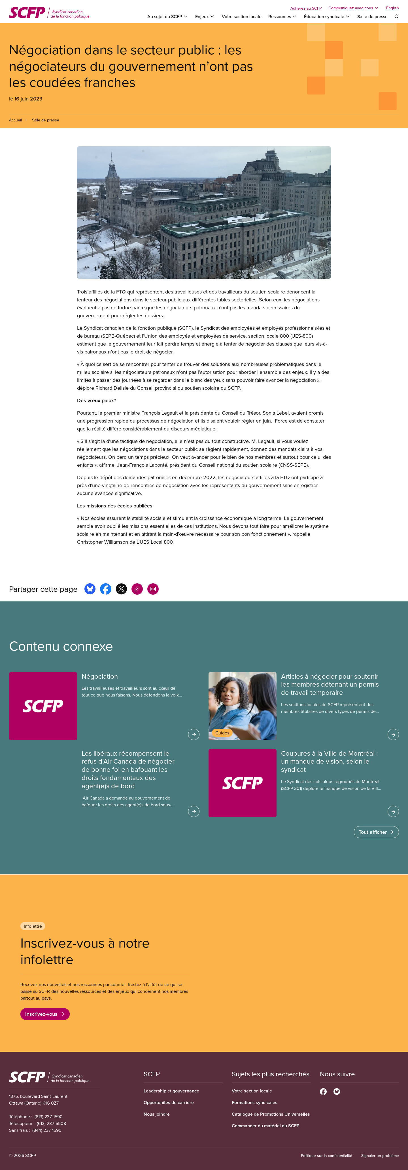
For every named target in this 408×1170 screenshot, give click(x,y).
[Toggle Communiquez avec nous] (353, 8)
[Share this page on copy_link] (137, 589)
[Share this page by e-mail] (153, 589)
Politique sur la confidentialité (326, 1155)
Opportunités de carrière (169, 1102)
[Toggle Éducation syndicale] (327, 16)
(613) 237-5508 (51, 1123)
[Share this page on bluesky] (89, 589)
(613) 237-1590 (49, 1116)
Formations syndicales (254, 1102)
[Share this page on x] (121, 589)
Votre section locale (242, 16)
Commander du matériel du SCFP (265, 1125)
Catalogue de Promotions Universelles (271, 1114)
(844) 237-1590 (46, 1130)
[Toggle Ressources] (282, 16)
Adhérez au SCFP (306, 8)
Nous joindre (157, 1114)
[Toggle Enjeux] (205, 16)
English (392, 8)
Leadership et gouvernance (171, 1091)
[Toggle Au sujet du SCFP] (167, 16)
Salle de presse (372, 16)
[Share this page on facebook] (105, 589)
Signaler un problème (380, 1155)
